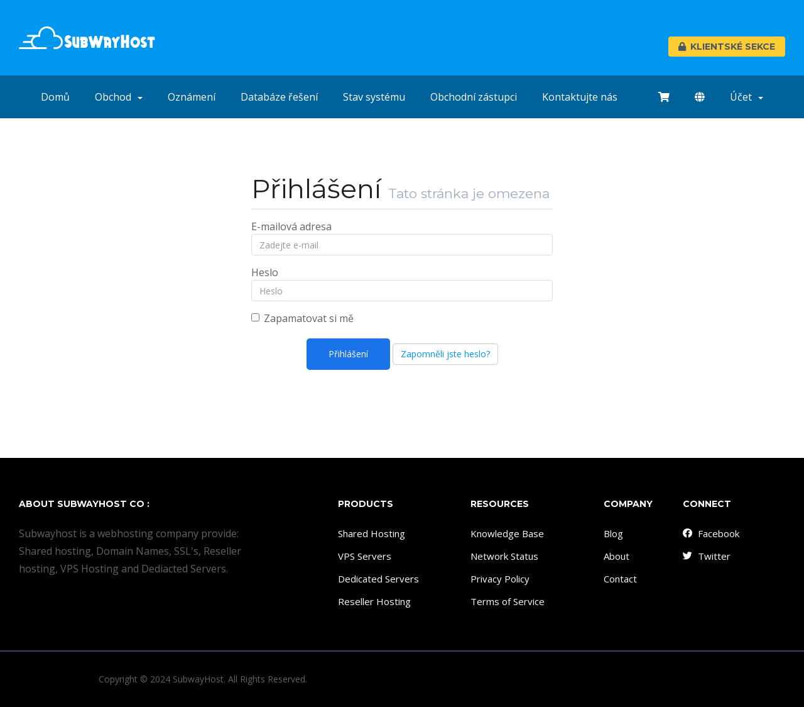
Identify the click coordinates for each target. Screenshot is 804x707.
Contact (620, 578)
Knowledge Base (507, 533)
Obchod (119, 97)
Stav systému (374, 97)
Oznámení (191, 97)
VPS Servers (364, 556)
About (616, 556)
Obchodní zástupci (473, 97)
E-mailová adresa (291, 226)
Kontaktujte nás (579, 97)
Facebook (710, 533)
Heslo (264, 272)
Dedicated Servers (378, 578)
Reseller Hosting (374, 601)
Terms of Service (507, 601)
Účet (746, 97)
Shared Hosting (371, 533)
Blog (613, 533)
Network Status (504, 556)
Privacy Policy (500, 578)
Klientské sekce (726, 46)
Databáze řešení (279, 97)
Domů (55, 97)
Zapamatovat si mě (302, 318)
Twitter (706, 556)
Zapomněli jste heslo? (445, 354)
